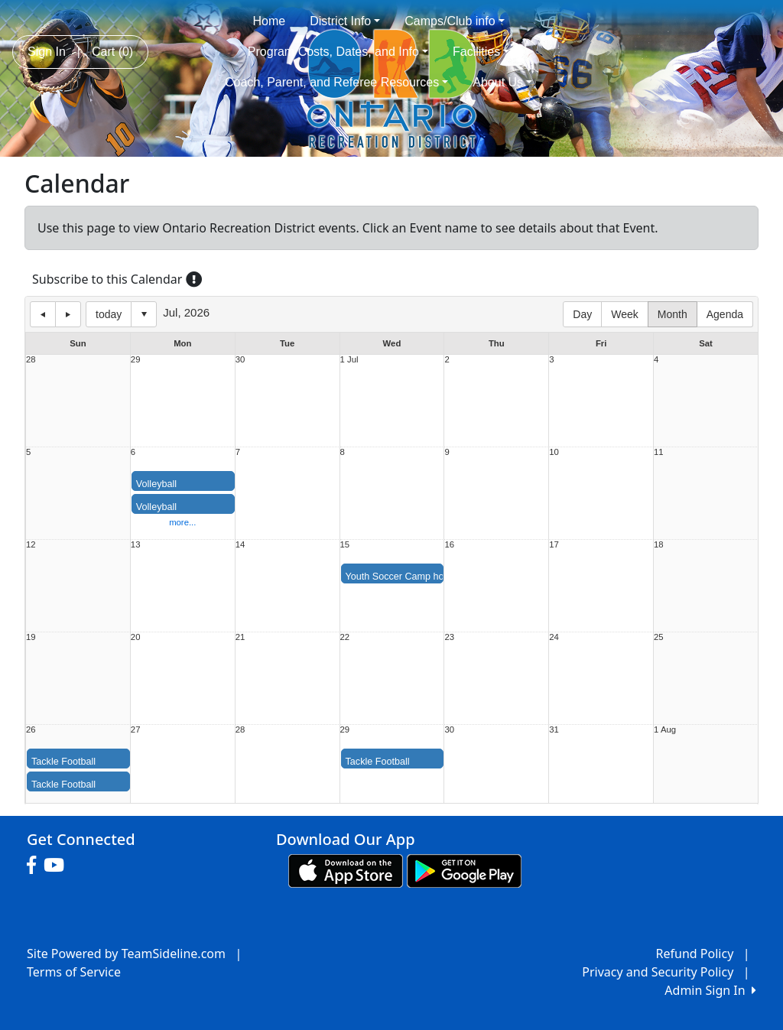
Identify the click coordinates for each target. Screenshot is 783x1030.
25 (659, 637)
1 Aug (665, 730)
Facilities (481, 51)
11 (659, 452)
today (109, 314)
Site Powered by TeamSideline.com (126, 953)
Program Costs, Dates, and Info (338, 51)
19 (31, 637)
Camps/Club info (454, 21)
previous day (43, 314)
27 (136, 730)
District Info (345, 21)
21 (240, 637)
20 (136, 637)
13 (136, 545)
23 (449, 637)
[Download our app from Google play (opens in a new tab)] (464, 869)
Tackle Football (63, 761)
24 (554, 637)
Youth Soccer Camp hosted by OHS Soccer (438, 576)
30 (240, 360)
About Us (502, 82)
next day (68, 314)
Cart (112, 51)
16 (449, 545)
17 (554, 545)
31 (554, 730)
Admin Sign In (710, 990)
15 (345, 545)
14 (240, 545)
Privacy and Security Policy (657, 971)
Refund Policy (695, 953)
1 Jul (349, 360)
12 (31, 545)
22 (345, 637)
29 (136, 360)
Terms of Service (74, 971)
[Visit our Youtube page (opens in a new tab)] (58, 866)
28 (31, 360)
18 (659, 545)
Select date (144, 314)
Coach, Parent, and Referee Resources (336, 82)
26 (31, 730)
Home (269, 21)
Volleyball (156, 484)
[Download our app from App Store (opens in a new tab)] (345, 869)
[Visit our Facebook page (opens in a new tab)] (35, 866)
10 (554, 452)
